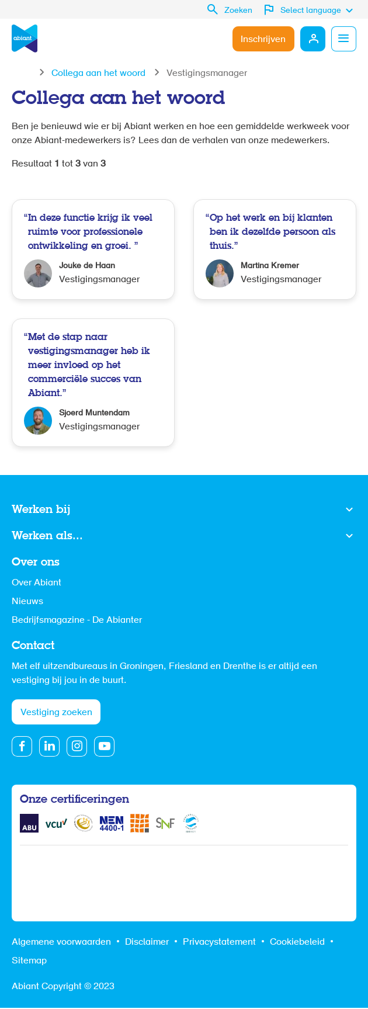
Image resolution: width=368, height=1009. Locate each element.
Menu (343, 38)
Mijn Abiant (312, 38)
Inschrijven (261, 39)
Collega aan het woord (98, 73)
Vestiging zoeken (56, 713)
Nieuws (27, 601)
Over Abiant (36, 583)
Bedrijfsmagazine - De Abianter (77, 620)
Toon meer (184, 510)
